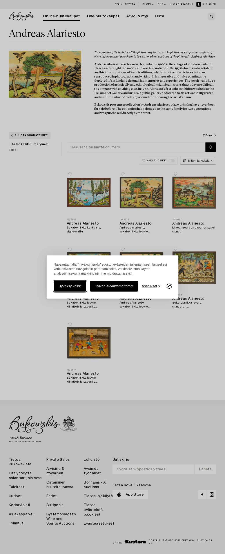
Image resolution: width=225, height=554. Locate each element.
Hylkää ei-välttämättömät (114, 286)
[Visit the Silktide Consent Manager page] (169, 286)
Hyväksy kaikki (70, 286)
